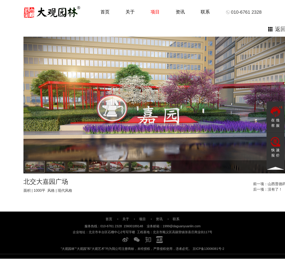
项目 (155, 11)
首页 (105, 11)
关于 (130, 11)
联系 (205, 11)
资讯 (180, 11)
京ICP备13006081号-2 (208, 249)
